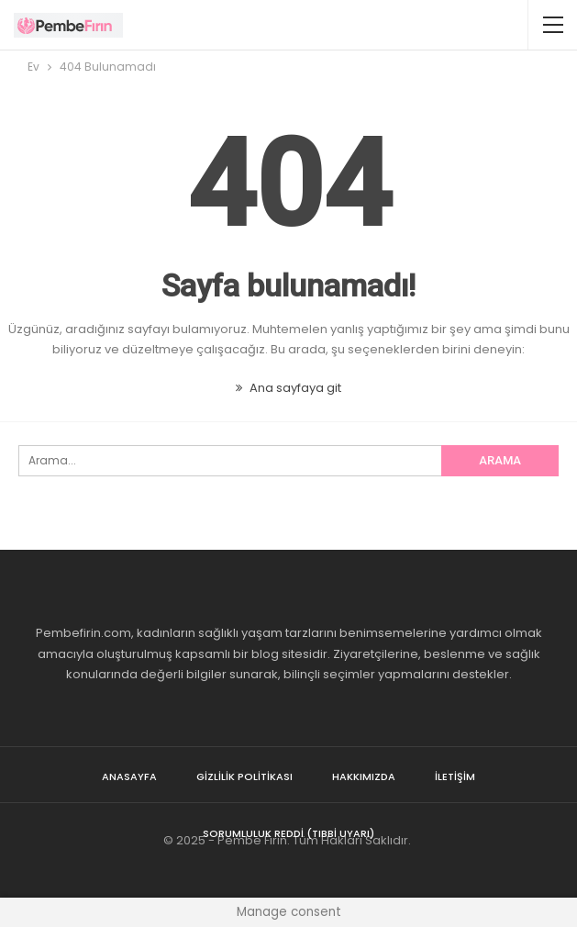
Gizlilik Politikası (244, 776)
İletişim (455, 776)
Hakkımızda (363, 776)
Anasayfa (129, 776)
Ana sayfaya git (288, 387)
